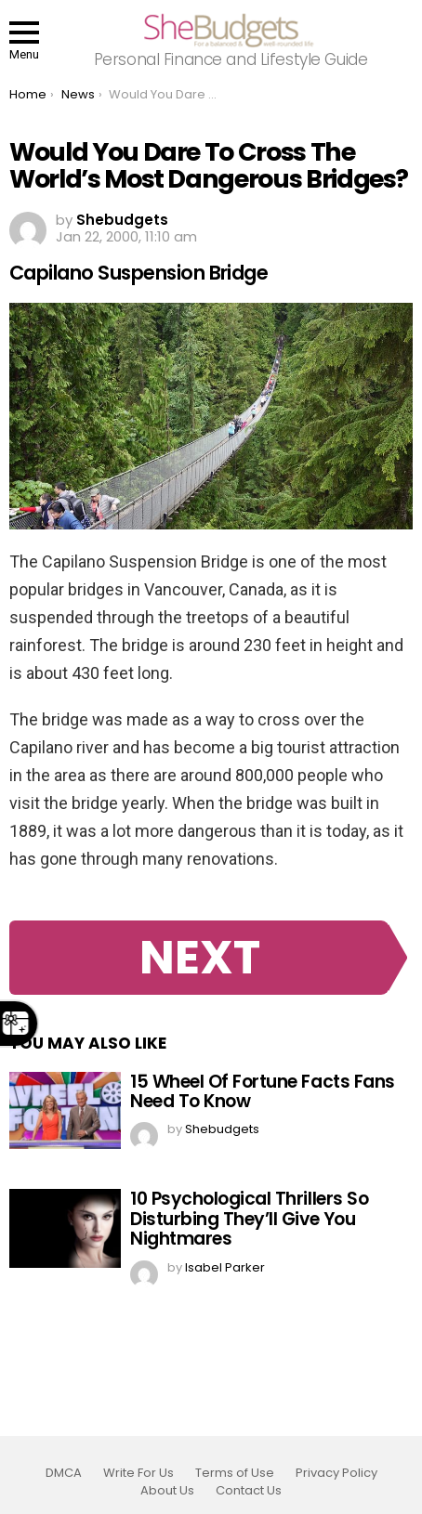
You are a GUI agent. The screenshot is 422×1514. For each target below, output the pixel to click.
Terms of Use (234, 1473)
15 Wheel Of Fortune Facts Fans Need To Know (262, 1091)
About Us (167, 1490)
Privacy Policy (336, 1473)
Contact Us (249, 1490)
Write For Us (138, 1473)
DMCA (64, 1473)
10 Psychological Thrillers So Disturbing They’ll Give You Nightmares (249, 1218)
